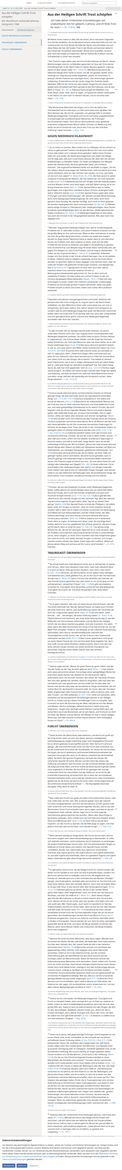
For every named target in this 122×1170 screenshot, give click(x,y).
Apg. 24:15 (85, 612)
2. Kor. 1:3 (84, 694)
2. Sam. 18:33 (54, 572)
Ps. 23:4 (81, 909)
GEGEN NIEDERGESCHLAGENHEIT (17, 35)
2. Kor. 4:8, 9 (100, 204)
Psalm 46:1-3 (107, 915)
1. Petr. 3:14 (106, 826)
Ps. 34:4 (97, 987)
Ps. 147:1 (66, 1132)
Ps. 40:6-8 (57, 350)
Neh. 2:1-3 (74, 187)
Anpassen (34, 1165)
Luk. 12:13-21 (95, 368)
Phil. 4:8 (108, 858)
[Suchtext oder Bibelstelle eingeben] (97, 3)
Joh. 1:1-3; (59, 398)
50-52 (64, 433)
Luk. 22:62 (75, 193)
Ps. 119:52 (69, 27)
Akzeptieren (8, 1165)
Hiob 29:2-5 (61, 181)
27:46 (89, 176)
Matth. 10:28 (70, 947)
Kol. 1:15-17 (68, 398)
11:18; (109, 430)
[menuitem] (3, 3)
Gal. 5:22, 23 (87, 495)
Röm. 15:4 (79, 130)
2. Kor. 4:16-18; (88, 1040)
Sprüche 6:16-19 (61, 267)
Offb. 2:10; (101, 430)
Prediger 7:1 (83, 657)
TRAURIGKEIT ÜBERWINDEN (14, 42)
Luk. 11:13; (77, 495)
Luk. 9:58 (76, 345)
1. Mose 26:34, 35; (79, 176)
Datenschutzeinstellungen (14, 1159)
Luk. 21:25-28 (79, 821)
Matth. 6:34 (61, 504)
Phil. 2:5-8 (70, 401)
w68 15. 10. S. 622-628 (11, 8)
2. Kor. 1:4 (87, 1015)
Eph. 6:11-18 (93, 978)
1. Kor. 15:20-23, (54, 433)
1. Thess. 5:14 (73, 213)
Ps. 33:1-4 (66, 89)
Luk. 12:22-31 (71, 379)
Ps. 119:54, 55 (80, 70)
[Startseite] (3, 3)
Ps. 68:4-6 (70, 720)
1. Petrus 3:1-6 (83, 253)
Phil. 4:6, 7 (75, 518)
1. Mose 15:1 (84, 895)
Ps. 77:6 (59, 98)
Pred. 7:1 (98, 669)
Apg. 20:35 (81, 1018)
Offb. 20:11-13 (73, 638)
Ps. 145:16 (87, 464)
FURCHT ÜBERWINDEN (12, 49)
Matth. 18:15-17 (91, 279)
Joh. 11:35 (87, 584)
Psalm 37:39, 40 (54, 1068)
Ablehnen (22, 1165)
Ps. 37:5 (110, 544)
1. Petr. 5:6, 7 (88, 527)
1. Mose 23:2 (65, 578)
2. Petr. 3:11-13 (101, 1040)
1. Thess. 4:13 (105, 615)
